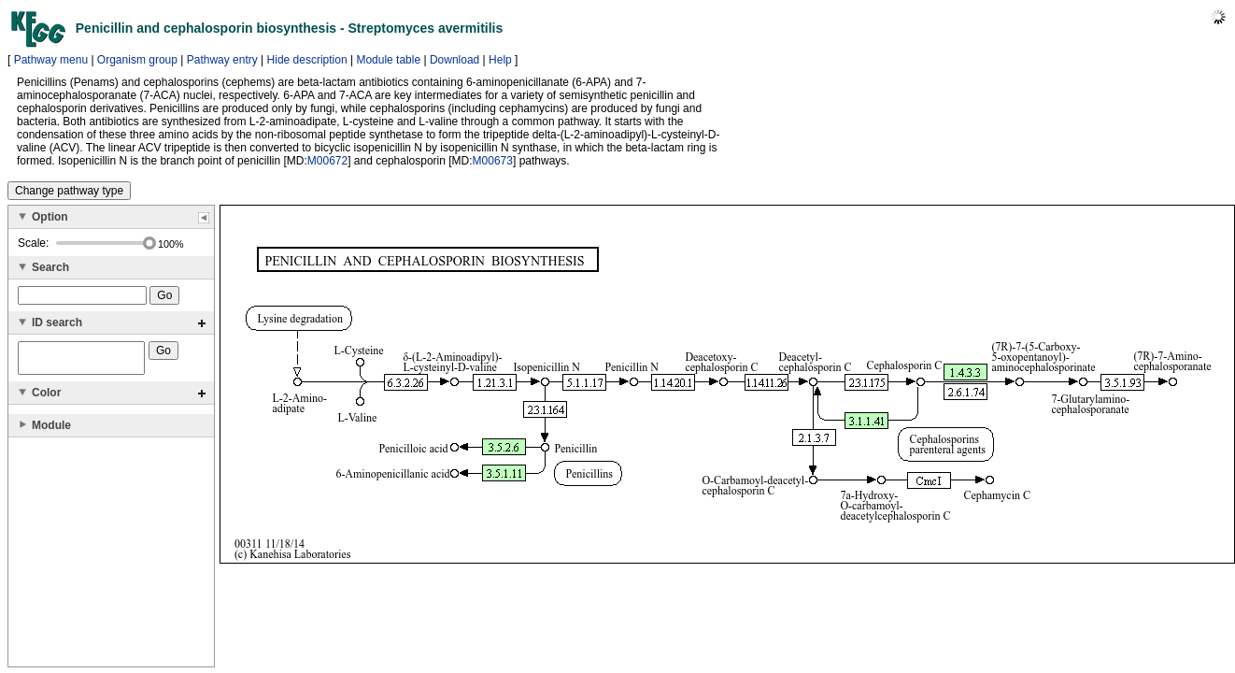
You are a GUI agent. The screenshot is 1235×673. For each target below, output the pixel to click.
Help (500, 59)
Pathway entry (222, 59)
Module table (388, 59)
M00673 (493, 160)
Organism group (137, 59)
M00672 (327, 160)
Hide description (307, 59)
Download (454, 59)
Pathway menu (51, 59)
